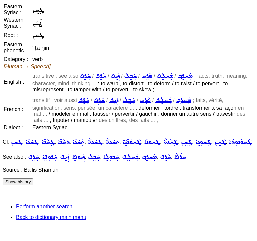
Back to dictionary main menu (51, 217)
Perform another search (44, 206)
